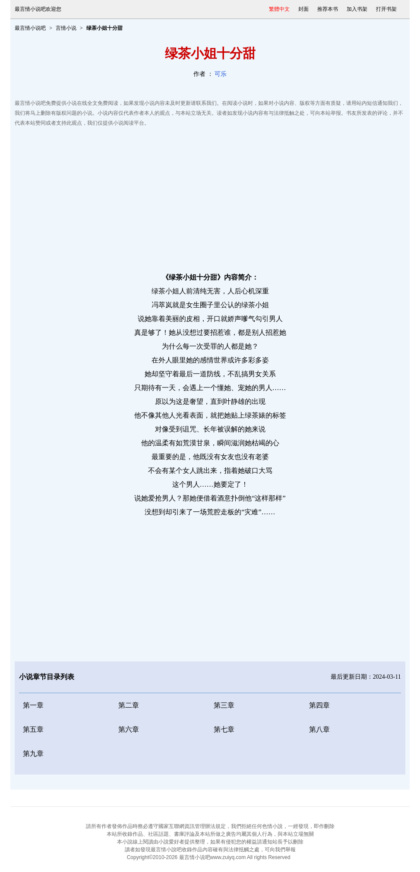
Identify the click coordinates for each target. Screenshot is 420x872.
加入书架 (357, 9)
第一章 (33, 705)
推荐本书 (327, 9)
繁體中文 (279, 9)
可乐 (221, 74)
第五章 (33, 729)
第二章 (128, 705)
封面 (303, 9)
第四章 (319, 705)
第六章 (128, 729)
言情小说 (66, 28)
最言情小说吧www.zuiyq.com (212, 857)
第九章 (33, 753)
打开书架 (386, 9)
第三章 (224, 705)
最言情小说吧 (30, 28)
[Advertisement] (210, 197)
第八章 (319, 729)
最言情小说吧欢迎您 (38, 9)
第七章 (224, 729)
